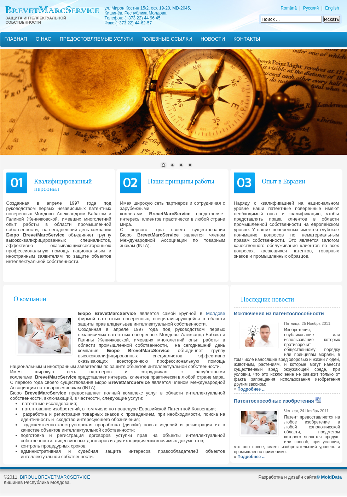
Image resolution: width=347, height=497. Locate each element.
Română (289, 8)
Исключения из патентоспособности (279, 313)
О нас (43, 39)
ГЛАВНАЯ (16, 39)
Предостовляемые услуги (96, 39)
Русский (311, 8)
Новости (213, 39)
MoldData (331, 477)
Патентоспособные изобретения (274, 401)
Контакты (246, 39)
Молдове (215, 313)
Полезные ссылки (166, 39)
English (332, 8)
